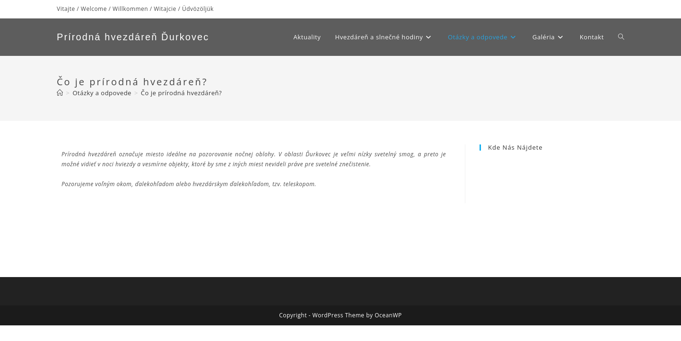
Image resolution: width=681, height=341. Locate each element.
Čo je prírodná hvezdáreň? (181, 93)
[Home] (60, 93)
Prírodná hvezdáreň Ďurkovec (133, 37)
